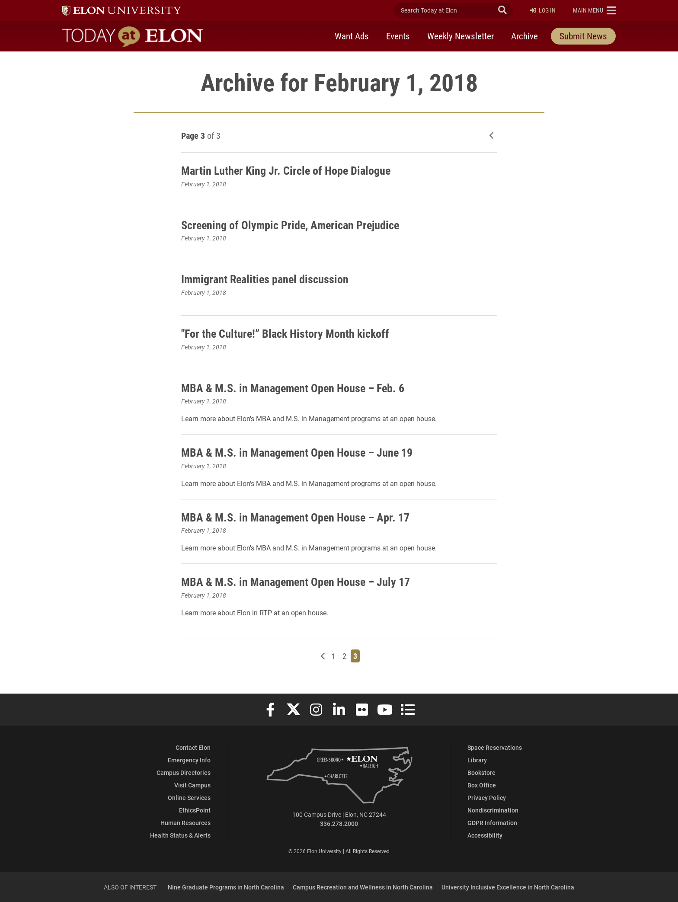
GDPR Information (492, 823)
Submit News (583, 36)
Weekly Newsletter (460, 36)
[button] (594, 10)
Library (477, 760)
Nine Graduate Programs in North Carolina (226, 887)
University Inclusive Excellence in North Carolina (507, 887)
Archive (524, 36)
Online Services (189, 797)
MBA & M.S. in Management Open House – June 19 (304, 452)
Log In (543, 10)
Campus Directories (184, 772)
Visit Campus (192, 785)
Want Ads (352, 36)
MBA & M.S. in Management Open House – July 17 (302, 581)
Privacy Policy (486, 797)
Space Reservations (494, 747)
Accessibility (484, 835)
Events (398, 36)
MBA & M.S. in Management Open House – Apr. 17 (302, 517)
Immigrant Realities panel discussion (271, 278)
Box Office (481, 785)
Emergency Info (189, 760)
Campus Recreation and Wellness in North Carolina (363, 887)
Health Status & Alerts (180, 835)
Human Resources (185, 823)
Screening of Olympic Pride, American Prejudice (297, 224)
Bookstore (481, 772)
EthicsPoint (195, 810)
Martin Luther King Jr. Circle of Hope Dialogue (291, 170)
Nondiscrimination (492, 810)
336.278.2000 (339, 823)
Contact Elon (193, 747)
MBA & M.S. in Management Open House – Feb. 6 (299, 387)
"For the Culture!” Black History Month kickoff (291, 333)
